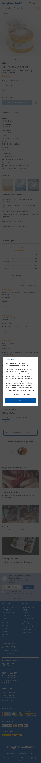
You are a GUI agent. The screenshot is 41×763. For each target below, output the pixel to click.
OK (20, 400)
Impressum (11, 390)
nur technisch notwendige (25, 390)
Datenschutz (27, 394)
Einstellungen (16, 394)
